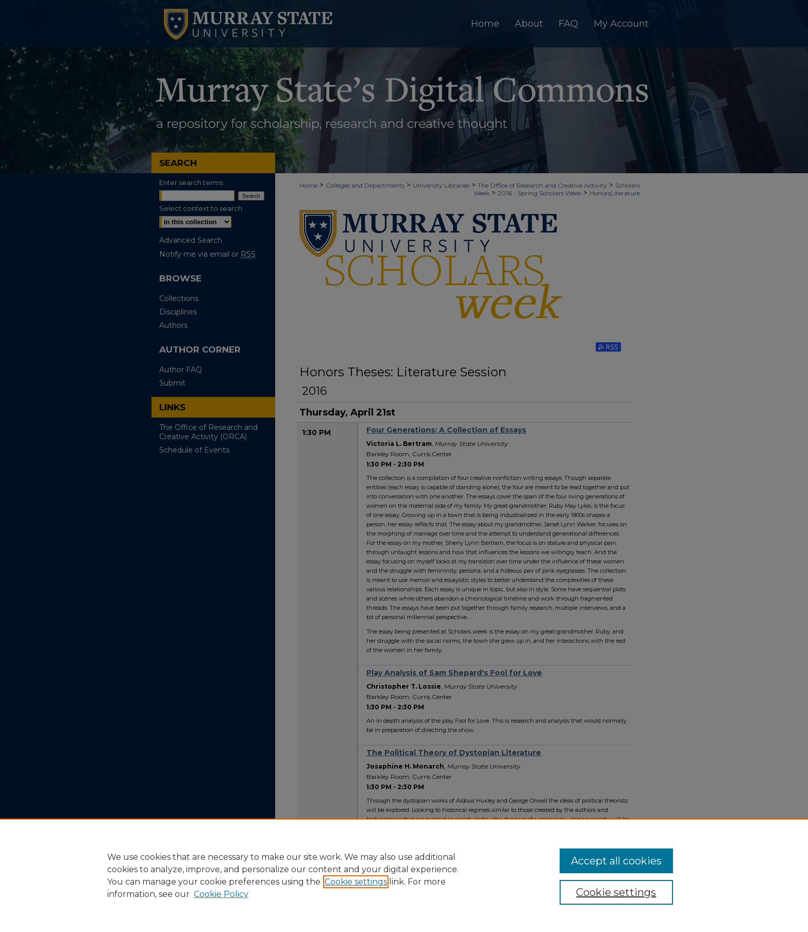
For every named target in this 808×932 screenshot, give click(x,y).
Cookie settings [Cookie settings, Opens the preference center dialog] (616, 892)
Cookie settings (356, 882)
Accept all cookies (616, 861)
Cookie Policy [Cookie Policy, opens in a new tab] (221, 894)
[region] (404, 875)
